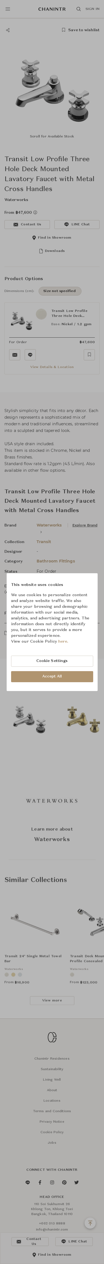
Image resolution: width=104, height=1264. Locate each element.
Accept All (52, 676)
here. (63, 641)
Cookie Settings (52, 661)
